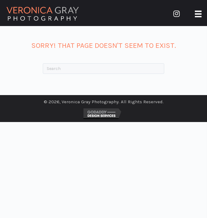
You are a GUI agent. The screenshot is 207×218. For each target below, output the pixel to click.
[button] (176, 13)
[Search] (103, 68)
